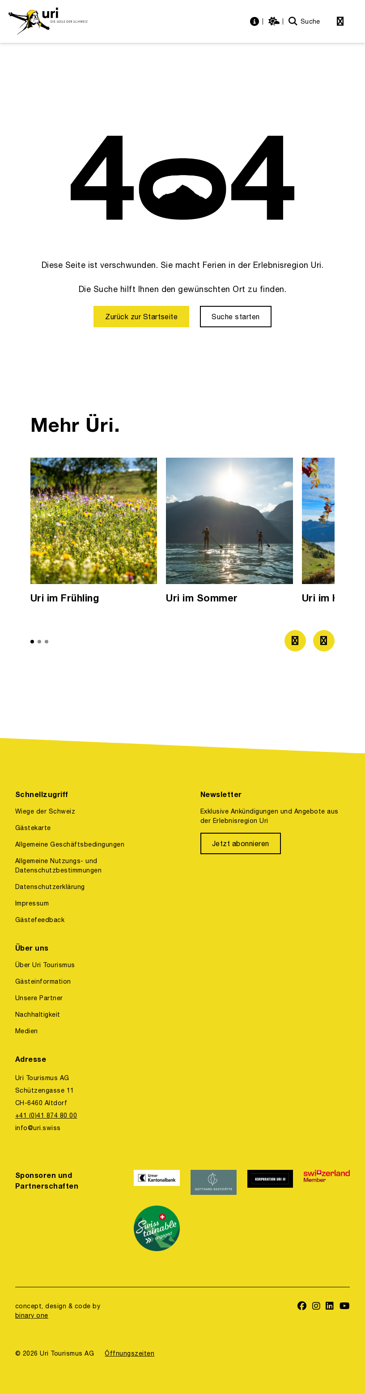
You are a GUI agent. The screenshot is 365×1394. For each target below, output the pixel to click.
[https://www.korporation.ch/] (270, 1182)
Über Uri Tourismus (45, 964)
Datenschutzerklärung (50, 886)
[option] (93, 533)
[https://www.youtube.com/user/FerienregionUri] (345, 1307)
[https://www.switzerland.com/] (327, 1182)
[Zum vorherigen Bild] (295, 640)
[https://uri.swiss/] (47, 21)
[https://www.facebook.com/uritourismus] (302, 1307)
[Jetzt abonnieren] (240, 843)
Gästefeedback (39, 919)
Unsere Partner (39, 998)
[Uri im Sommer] (229, 533)
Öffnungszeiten (129, 1353)
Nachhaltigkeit (37, 1014)
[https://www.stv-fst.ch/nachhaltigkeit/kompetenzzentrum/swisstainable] (157, 1229)
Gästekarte (33, 827)
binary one (31, 1315)
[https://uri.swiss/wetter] (275, 21)
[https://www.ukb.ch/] (157, 1182)
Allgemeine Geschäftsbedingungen (69, 844)
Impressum (32, 903)
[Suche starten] (235, 316)
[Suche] (304, 21)
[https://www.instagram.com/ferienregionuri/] (316, 1307)
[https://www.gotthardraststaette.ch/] (214, 1182)
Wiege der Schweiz (45, 811)
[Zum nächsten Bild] (324, 640)
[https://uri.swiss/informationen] (255, 21)
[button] (32, 641)
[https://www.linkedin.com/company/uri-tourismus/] (330, 1307)
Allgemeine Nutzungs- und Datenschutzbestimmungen (58, 865)
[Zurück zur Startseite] (141, 316)
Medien (26, 1031)
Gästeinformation (43, 981)
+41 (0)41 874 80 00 (46, 1115)
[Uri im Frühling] (93, 533)
